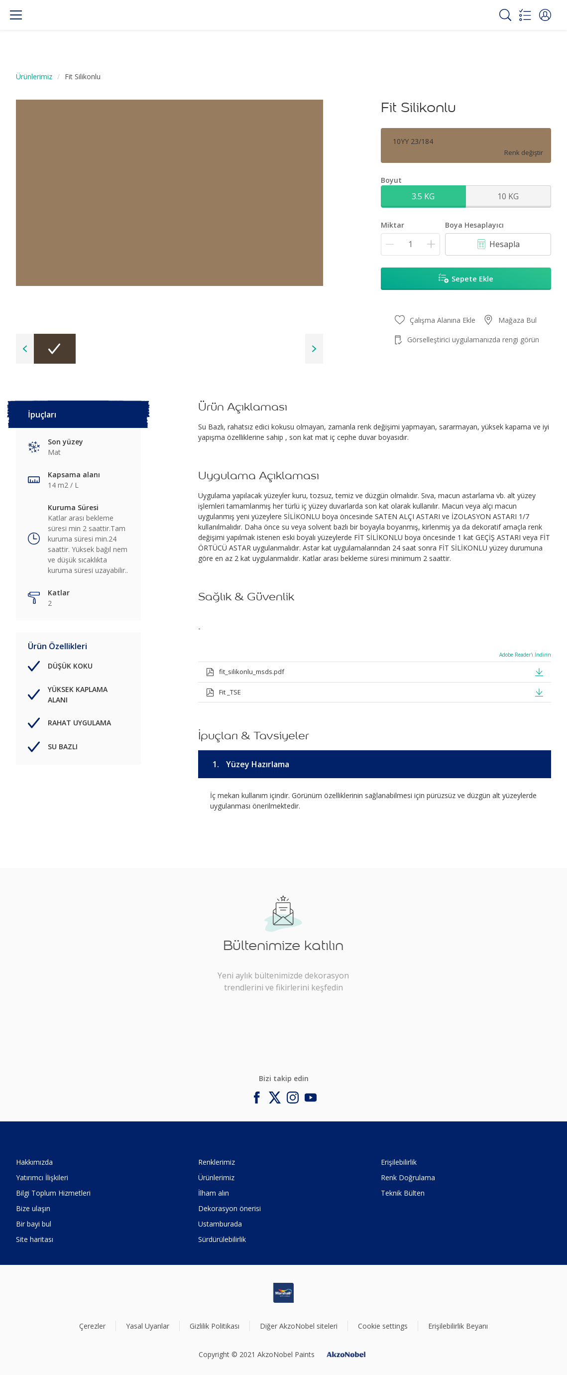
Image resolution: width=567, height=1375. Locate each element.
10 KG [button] (508, 196)
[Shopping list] (525, 15)
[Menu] (16, 15)
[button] (545, 15)
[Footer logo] (283, 1293)
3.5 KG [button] (423, 196)
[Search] (505, 15)
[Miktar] (410, 244)
